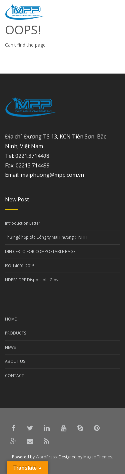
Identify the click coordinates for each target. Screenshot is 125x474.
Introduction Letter (22, 223)
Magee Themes (97, 457)
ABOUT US (15, 361)
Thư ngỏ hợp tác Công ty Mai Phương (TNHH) (46, 237)
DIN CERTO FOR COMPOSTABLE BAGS (40, 251)
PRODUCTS (15, 333)
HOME (11, 319)
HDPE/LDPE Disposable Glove (33, 280)
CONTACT (14, 375)
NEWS (10, 347)
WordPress (46, 457)
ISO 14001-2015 (20, 266)
